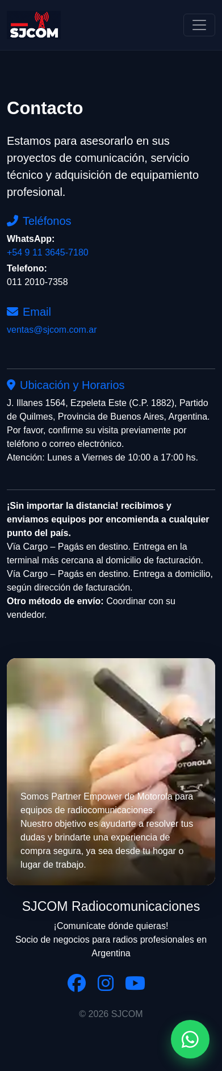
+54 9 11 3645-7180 (48, 252)
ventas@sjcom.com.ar (52, 329)
